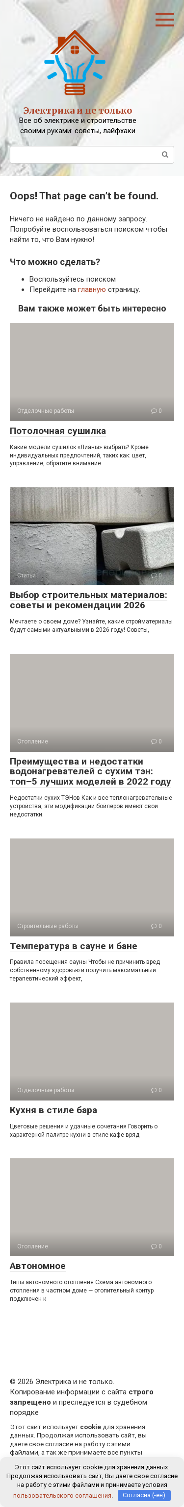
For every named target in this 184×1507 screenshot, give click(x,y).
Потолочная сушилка (58, 430)
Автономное (38, 1265)
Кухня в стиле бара (53, 1110)
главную (92, 289)
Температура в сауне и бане (73, 946)
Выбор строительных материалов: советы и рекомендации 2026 (88, 600)
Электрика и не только (78, 110)
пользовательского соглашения (62, 1495)
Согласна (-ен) (144, 1495)
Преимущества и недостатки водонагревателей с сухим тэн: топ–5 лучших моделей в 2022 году (90, 772)
